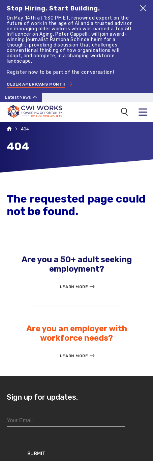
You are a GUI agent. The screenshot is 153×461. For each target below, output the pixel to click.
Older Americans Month (36, 84)
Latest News (18, 96)
